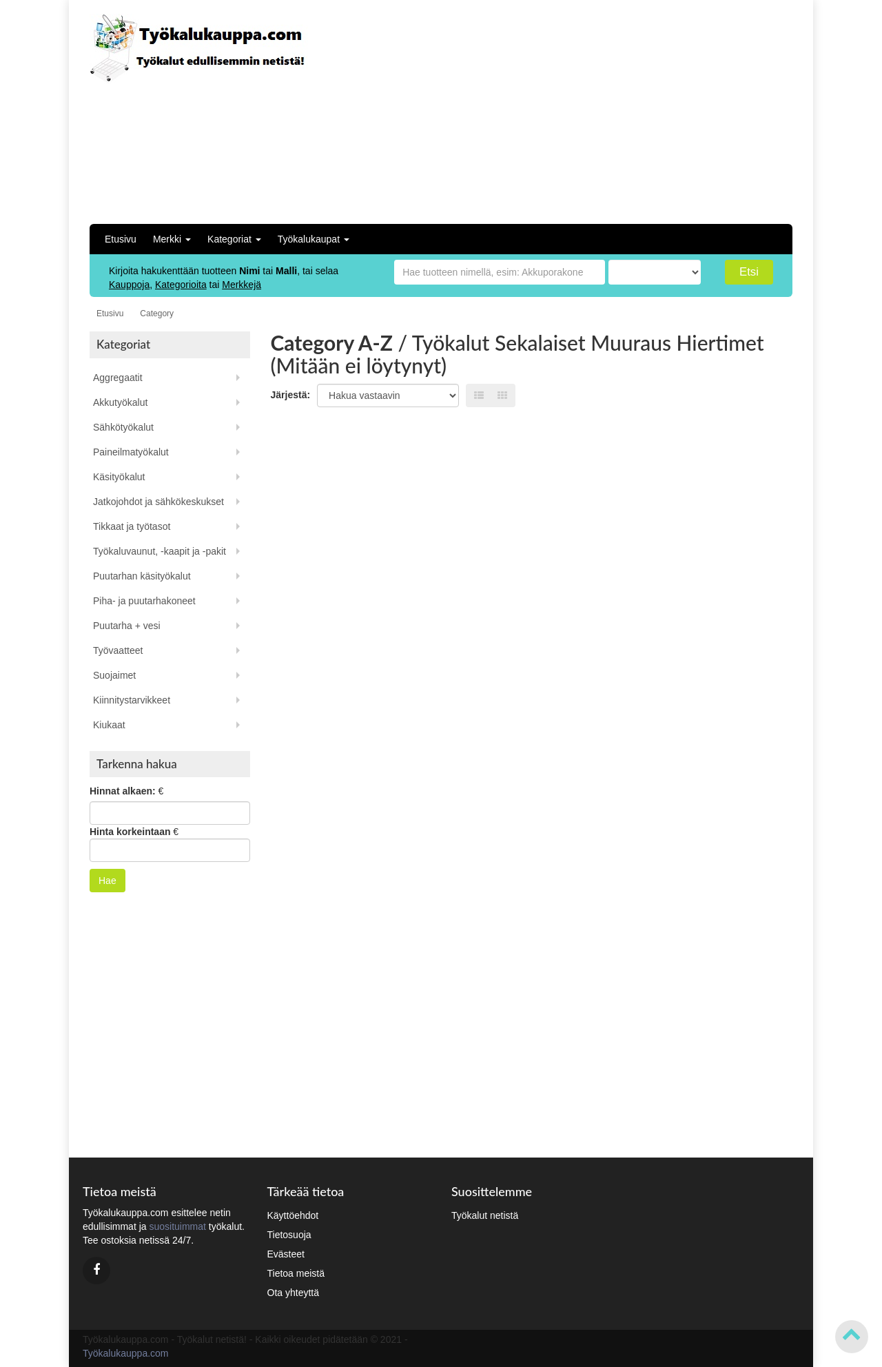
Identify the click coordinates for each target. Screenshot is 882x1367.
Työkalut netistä (484, 1215)
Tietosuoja (289, 1234)
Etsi (749, 271)
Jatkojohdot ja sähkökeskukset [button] (158, 501)
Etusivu (120, 239)
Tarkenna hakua (136, 764)
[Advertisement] (666, 110)
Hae (107, 880)
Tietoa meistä (296, 1273)
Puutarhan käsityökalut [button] (142, 576)
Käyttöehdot (293, 1215)
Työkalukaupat (313, 239)
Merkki (172, 239)
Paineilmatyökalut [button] (131, 452)
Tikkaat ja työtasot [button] (131, 526)
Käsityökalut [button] (119, 476)
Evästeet (286, 1254)
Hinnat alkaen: (123, 790)
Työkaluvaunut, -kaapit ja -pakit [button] (159, 551)
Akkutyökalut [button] (120, 402)
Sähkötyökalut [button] (123, 427)
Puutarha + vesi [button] (127, 625)
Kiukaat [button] (109, 724)
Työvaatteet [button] (118, 650)
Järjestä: (291, 394)
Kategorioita (181, 284)
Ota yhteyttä (293, 1292)
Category (157, 313)
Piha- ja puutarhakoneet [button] (144, 600)
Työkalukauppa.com (126, 1353)
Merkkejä (241, 284)
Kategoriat (234, 239)
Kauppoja (129, 284)
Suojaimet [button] (114, 675)
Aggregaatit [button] (118, 377)
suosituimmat (177, 1226)
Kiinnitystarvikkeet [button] (131, 700)
